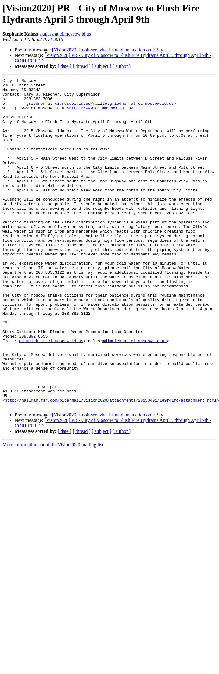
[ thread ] (82, 66)
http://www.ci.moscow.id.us (100, 114)
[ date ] (64, 66)
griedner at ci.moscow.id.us (58, 108)
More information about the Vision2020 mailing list (52, 509)
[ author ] (122, 66)
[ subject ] (101, 66)
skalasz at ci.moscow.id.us (65, 34)
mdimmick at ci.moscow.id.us (51, 393)
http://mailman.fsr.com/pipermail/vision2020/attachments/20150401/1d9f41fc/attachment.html (111, 465)
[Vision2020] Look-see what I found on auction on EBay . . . (111, 49)
